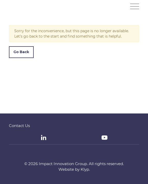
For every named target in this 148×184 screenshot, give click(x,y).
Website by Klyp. (74, 169)
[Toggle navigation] (134, 6)
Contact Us (19, 125)
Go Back (21, 52)
